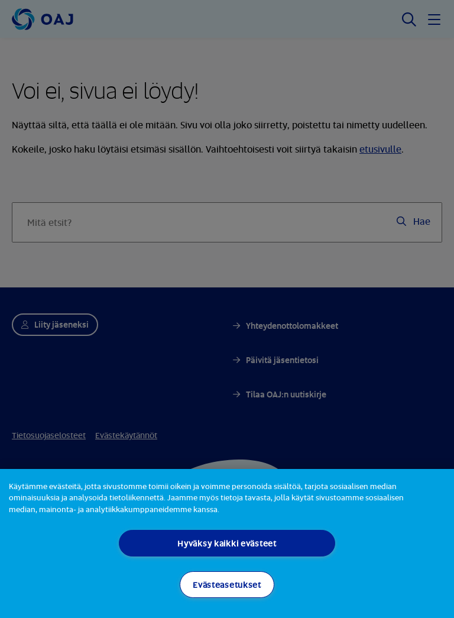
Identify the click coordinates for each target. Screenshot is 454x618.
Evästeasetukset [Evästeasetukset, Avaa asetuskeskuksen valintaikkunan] (227, 584)
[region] (227, 543)
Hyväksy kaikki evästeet (227, 543)
